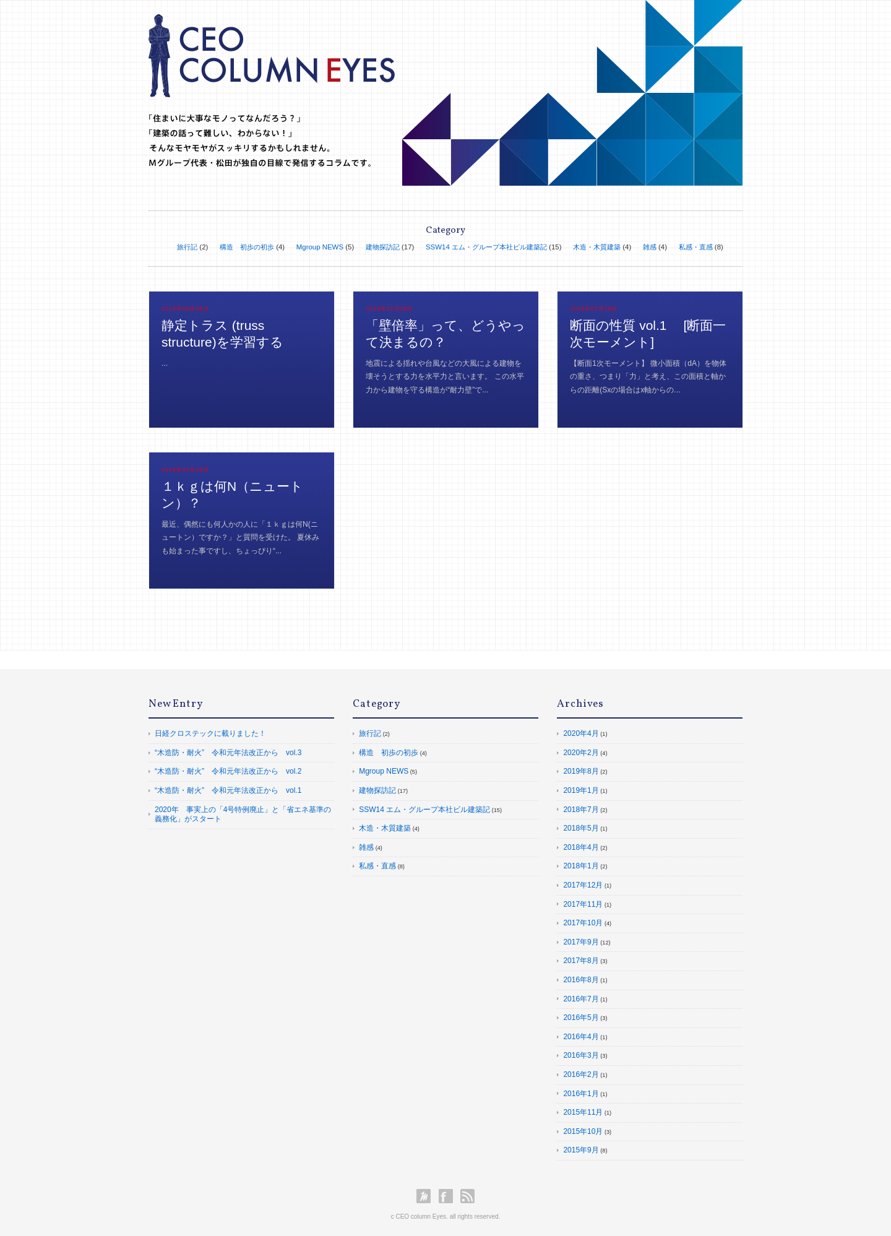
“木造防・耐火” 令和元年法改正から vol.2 (228, 771)
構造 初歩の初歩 (247, 247)
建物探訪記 (383, 247)
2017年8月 (580, 960)
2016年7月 (580, 999)
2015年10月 (583, 1131)
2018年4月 (580, 847)
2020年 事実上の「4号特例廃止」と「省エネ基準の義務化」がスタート (243, 814)
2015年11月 (583, 1112)
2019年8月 (580, 771)
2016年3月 (580, 1055)
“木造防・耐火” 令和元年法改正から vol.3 (228, 752)
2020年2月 (580, 752)
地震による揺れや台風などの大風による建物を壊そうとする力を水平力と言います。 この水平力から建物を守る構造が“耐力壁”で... (444, 376)
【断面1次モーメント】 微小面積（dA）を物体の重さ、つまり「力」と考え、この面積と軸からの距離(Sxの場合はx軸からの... (648, 376)
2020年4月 (580, 733)
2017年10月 (583, 922)
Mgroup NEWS (319, 247)
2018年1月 (580, 866)
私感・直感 (696, 247)
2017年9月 (580, 942)
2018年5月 (580, 828)
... (164, 363)
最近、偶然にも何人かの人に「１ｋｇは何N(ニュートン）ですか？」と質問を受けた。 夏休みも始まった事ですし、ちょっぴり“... (240, 537)
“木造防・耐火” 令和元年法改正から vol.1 (228, 790)
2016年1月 (580, 1093)
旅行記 (187, 247)
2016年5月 (580, 1017)
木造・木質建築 (597, 247)
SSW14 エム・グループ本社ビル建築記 (486, 247)
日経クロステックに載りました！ (210, 733)
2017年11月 (583, 904)
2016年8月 (580, 979)
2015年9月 (580, 1150)
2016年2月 (580, 1074)
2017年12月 (583, 885)
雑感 (649, 247)
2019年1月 (580, 790)
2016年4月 (580, 1036)
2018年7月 (580, 809)
